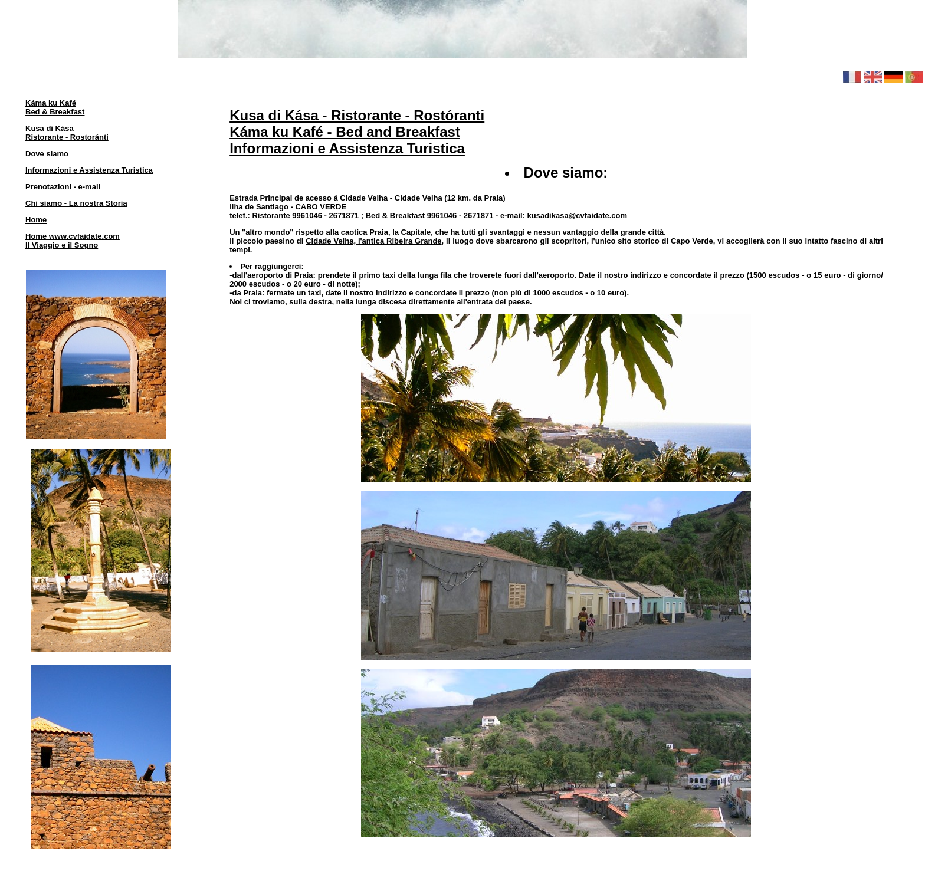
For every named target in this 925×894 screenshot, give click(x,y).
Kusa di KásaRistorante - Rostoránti (67, 133)
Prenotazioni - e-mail (62, 186)
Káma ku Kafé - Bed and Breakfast (344, 132)
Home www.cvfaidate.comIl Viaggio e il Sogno (72, 240)
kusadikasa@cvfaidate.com (577, 215)
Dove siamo (46, 153)
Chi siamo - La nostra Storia (76, 203)
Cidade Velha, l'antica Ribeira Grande (373, 240)
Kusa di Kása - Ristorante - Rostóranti (356, 115)
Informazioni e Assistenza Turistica (89, 170)
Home (36, 219)
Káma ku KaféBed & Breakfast (54, 107)
